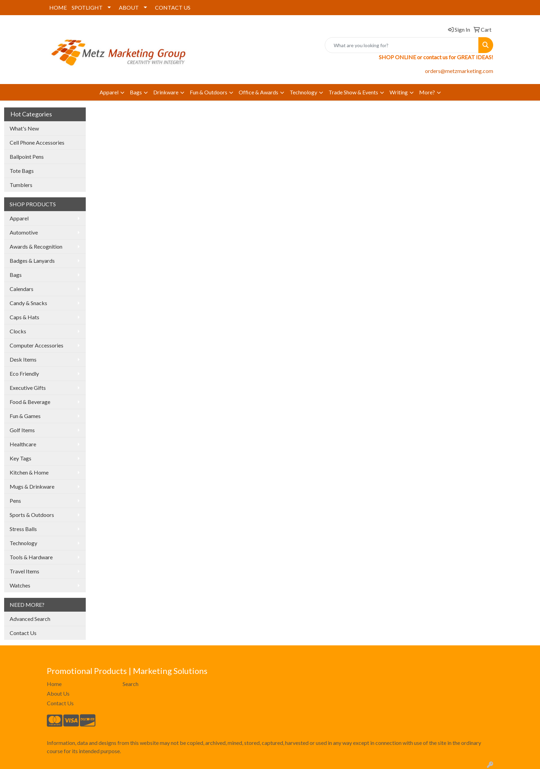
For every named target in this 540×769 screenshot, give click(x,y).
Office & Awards (258, 92)
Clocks (18, 331)
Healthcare (23, 444)
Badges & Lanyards (32, 260)
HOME (58, 7)
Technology (303, 92)
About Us (58, 693)
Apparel (109, 92)
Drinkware (165, 92)
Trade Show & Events (353, 92)
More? (427, 92)
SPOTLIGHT (87, 7)
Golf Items (22, 430)
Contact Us (23, 633)
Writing (399, 92)
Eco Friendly (24, 373)
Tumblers (21, 184)
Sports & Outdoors (32, 514)
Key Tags (20, 458)
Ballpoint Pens (27, 156)
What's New (24, 128)
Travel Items (24, 571)
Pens (15, 500)
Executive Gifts (28, 387)
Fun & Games (25, 416)
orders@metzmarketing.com (459, 70)
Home (54, 683)
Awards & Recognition (36, 246)
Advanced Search (30, 618)
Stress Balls (23, 529)
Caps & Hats (24, 317)
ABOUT (129, 7)
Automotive (24, 232)
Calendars (21, 288)
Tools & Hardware (31, 557)
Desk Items (23, 359)
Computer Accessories (36, 345)
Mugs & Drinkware (32, 486)
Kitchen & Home (29, 472)
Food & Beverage (30, 401)
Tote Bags (22, 170)
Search (130, 683)
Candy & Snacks (28, 303)
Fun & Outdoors (208, 92)
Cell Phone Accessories (37, 142)
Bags (136, 92)
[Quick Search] (402, 45)
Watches (20, 585)
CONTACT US (172, 7)
